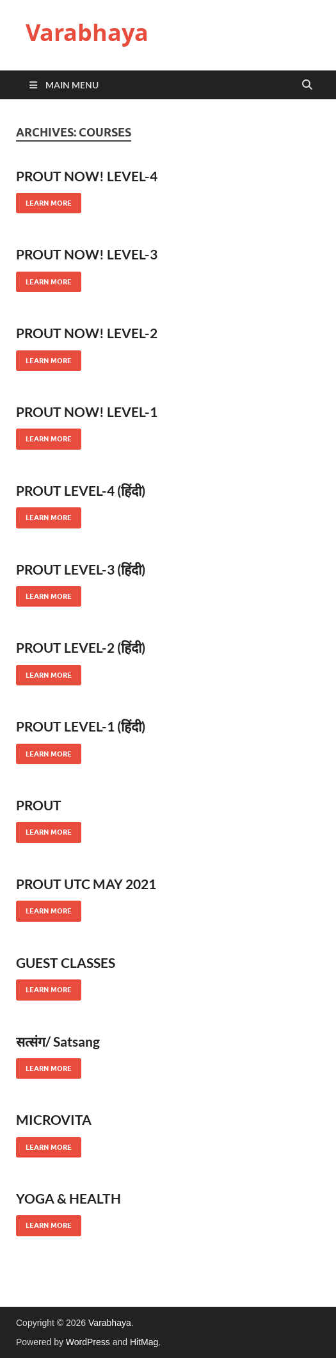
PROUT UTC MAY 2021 (86, 884)
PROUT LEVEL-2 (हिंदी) (80, 647)
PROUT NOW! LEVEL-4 (86, 176)
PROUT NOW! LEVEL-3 (86, 254)
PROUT (38, 805)
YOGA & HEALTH (68, 1198)
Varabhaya (87, 32)
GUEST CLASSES (65, 962)
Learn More (44, 200)
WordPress (88, 1342)
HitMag (144, 1342)
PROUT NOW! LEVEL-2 (86, 333)
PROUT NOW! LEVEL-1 (86, 412)
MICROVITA (54, 1119)
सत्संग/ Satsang (58, 1041)
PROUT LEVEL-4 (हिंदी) (80, 490)
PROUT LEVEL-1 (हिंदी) (80, 726)
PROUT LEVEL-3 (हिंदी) (80, 569)
